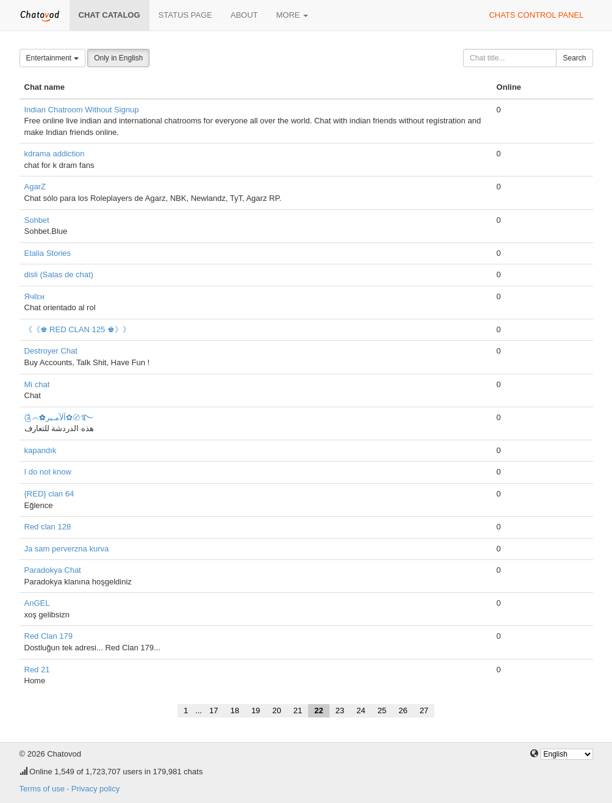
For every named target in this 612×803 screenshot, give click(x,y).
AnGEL (37, 603)
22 (318, 710)
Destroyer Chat (50, 350)
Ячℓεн (34, 296)
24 (360, 710)
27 (424, 710)
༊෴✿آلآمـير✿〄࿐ (58, 417)
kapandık (40, 450)
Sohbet (36, 220)
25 (382, 710)
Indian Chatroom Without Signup (81, 109)
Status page (185, 15)
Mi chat (37, 384)
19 (255, 710)
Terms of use (42, 788)
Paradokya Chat (52, 570)
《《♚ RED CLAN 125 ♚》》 (77, 329)
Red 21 (37, 669)
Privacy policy (95, 788)
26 (402, 710)
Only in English (118, 58)
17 (213, 710)
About (244, 15)
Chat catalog (109, 15)
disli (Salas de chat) (58, 274)
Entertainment (52, 58)
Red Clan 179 (48, 636)
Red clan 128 (47, 526)
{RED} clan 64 (49, 493)
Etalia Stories (47, 253)
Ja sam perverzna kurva (66, 548)
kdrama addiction (54, 153)
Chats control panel (536, 15)
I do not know (47, 471)
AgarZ (35, 186)
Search (574, 58)
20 (276, 710)
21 (297, 710)
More (292, 15)
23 (340, 710)
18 (234, 710)
